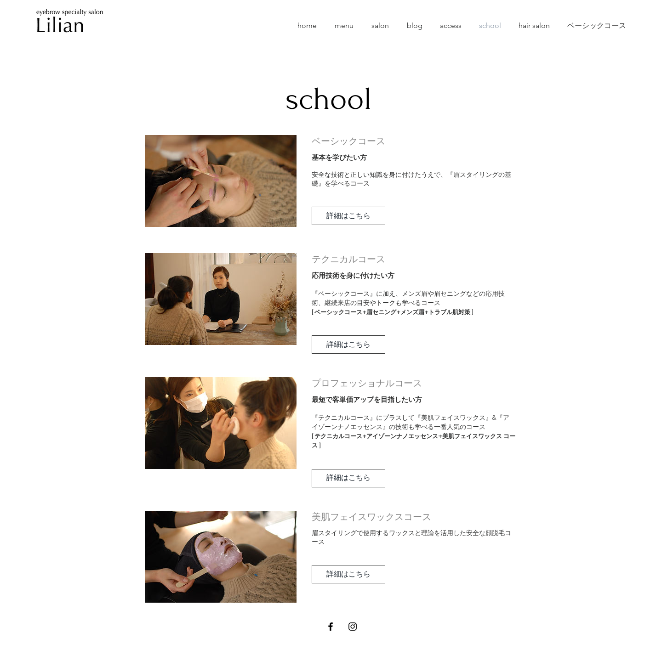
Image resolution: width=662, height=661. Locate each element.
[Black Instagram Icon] (352, 626)
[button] (348, 216)
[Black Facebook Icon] (330, 626)
